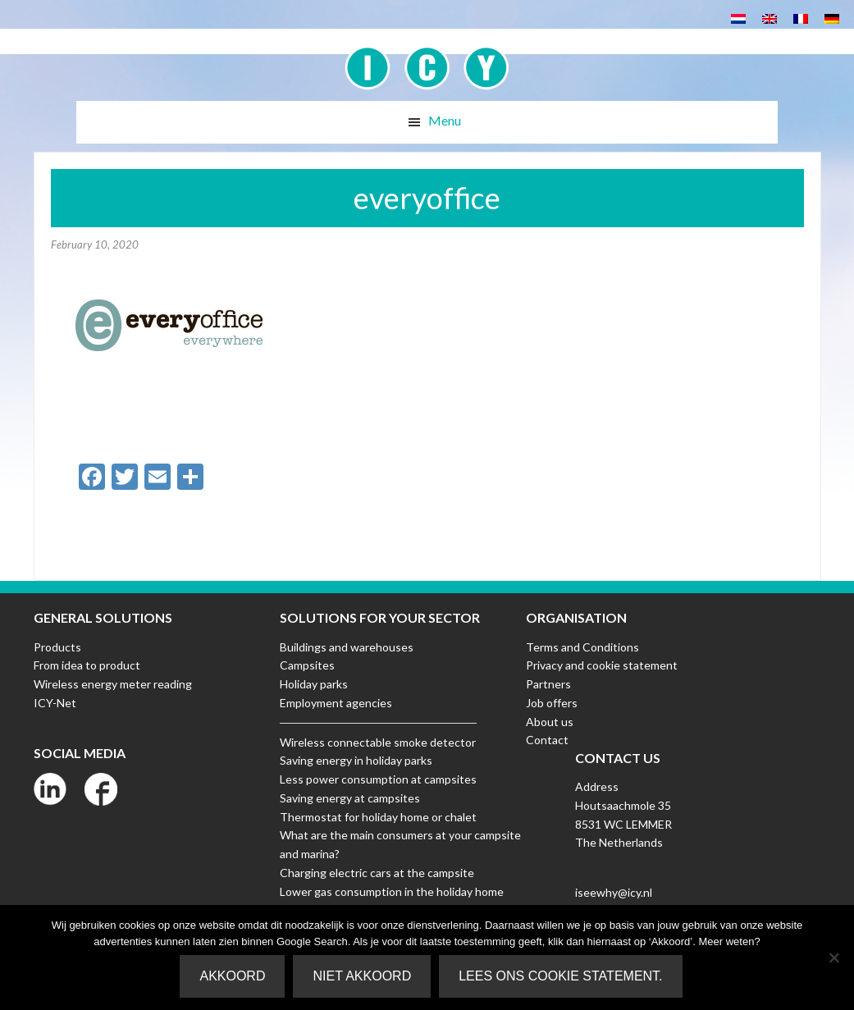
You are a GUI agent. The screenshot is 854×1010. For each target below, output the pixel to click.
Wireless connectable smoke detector (378, 742)
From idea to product (87, 665)
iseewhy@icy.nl (613, 892)
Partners (548, 684)
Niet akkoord (362, 976)
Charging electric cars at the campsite (377, 873)
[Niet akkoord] (833, 957)
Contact (547, 740)
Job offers (552, 703)
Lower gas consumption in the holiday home (392, 891)
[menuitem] (738, 18)
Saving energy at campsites (350, 798)
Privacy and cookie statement (602, 665)
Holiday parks (314, 684)
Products (57, 647)
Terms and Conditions (582, 647)
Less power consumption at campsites (378, 779)
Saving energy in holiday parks (356, 760)
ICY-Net (55, 703)
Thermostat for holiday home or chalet (378, 817)
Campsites (307, 665)
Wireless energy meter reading (113, 684)
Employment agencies (336, 703)
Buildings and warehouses (346, 647)
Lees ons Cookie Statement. (560, 976)
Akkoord (232, 976)
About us (549, 722)
